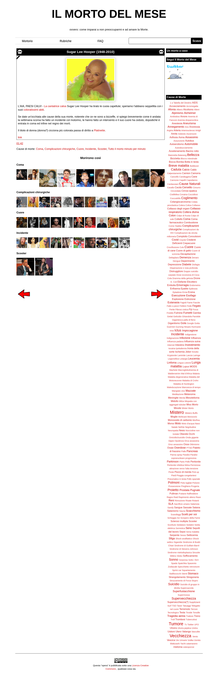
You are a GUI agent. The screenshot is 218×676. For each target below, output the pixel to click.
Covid (175, 239)
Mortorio (27, 41)
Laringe (196, 355)
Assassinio (191, 137)
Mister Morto (188, 408)
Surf (169, 606)
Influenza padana (175, 341)
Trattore (189, 616)
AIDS (195, 102)
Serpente (174, 535)
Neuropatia (173, 430)
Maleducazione (174, 387)
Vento (195, 636)
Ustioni (171, 631)
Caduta (176, 169)
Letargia (183, 359)
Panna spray (176, 455)
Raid (176, 497)
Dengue (176, 261)
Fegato (196, 305)
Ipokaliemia (181, 348)
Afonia (172, 109)
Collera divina (191, 212)
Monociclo (192, 417)
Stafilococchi (175, 573)
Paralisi (186, 455)
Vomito (197, 640)
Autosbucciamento (184, 148)
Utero (179, 631)
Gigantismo (174, 323)
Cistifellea (174, 194)
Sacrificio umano (182, 504)
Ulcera (173, 628)
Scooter (102, 148)
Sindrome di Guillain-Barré (186, 545)
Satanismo (172, 510)
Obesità (184, 434)
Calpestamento (174, 173)
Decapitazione (188, 254)
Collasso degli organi (178, 208)
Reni (171, 500)
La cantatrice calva (55, 106)
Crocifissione (173, 247)
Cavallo (170, 187)
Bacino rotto (192, 151)
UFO (196, 624)
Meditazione (178, 394)
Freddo (170, 313)
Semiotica (180, 528)
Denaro (195, 257)
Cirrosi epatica (189, 190)
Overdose (180, 447)
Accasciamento (177, 106)
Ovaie (170, 447)
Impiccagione (190, 330)
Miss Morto (192, 404)
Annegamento (176, 126)
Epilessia (193, 288)
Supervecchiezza (184, 598)
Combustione (191, 222)
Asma (181, 137)
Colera (182, 205)
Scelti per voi (189, 514)
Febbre (183, 306)
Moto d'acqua (188, 423)
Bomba (180, 161)
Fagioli (183, 302)
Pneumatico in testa (176, 479)
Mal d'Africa (186, 373)
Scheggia (171, 518)
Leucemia (194, 358)
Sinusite (196, 552)
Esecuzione (178, 295)
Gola (183, 323)
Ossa (186, 444)
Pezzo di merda (183, 472)
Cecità (178, 187)
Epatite (184, 288)
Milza (181, 401)
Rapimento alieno (187, 497)
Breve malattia (179, 165)
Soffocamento (190, 555)
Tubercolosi (191, 619)
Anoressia (194, 126)
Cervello (187, 187)
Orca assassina (191, 441)
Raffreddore (192, 493)
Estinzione (190, 299)
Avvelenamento (177, 151)
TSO (174, 606)
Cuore (80, 148)
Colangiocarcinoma (180, 201)
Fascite (196, 302)
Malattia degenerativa (178, 377)
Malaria (196, 373)
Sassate (187, 507)
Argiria (170, 130)
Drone (197, 278)
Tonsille (196, 612)
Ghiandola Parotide (191, 316)
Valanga (186, 631)
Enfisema (175, 288)
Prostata (184, 490)
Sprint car (176, 570)
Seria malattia (192, 532)
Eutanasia (173, 302)
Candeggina (185, 177)
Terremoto (184, 609)
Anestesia (177, 123)
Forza (195, 309)
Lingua (180, 363)
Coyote (182, 240)
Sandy (170, 507)
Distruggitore (176, 271)
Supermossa (184, 595)
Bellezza (193, 155)
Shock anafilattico (184, 538)
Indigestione (191, 334)
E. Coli (174, 282)
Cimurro (196, 187)
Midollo (174, 401)
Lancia (189, 355)
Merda (182, 398)
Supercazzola (187, 588)
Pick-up (195, 472)
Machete (173, 370)
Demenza (185, 257)
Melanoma (189, 394)
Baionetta (172, 155)
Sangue (178, 507)
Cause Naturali (189, 184)
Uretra (195, 628)
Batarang (182, 155)
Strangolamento (177, 577)
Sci (178, 518)
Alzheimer (190, 113)
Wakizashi (175, 643)
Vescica (171, 640)
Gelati (170, 316)
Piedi (173, 475)
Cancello (174, 177)
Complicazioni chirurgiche (60, 148)
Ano (187, 127)
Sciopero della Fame (190, 518)
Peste (171, 472)
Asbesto (182, 134)
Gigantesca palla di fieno (183, 320)
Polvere (196, 483)
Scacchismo (193, 510)
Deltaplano (174, 257)
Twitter (190, 624)
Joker (188, 351)
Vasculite (195, 631)
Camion (186, 173)
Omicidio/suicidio (177, 437)
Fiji (190, 309)
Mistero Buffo (191, 413)
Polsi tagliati (186, 483)
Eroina (191, 292)
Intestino (179, 345)
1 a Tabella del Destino (180, 103)
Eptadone (177, 292)
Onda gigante (192, 437)
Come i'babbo (175, 226)
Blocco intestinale (189, 158)
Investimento (192, 344)
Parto (182, 462)
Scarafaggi (176, 514)
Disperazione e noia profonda (184, 268)
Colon (172, 215)
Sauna (182, 511)
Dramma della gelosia (182, 278)
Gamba (197, 312)
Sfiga (172, 538)
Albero (180, 109)
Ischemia (180, 351)
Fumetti (187, 312)
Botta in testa (192, 161)
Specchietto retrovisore (189, 567)
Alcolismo (188, 109)
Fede (189, 306)
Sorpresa (183, 560)
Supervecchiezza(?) (178, 602)
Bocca (172, 161)
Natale (174, 427)
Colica (188, 205)
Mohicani (182, 417)
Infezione (184, 337)
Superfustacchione (184, 591)
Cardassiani (173, 184)
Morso (171, 423)
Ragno (170, 497)
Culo (182, 247)
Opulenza (179, 441)
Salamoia (194, 504)
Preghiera (185, 486)
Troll (173, 619)
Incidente (90, 148)
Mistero (177, 412)
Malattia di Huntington (183, 384)
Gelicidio (177, 316)
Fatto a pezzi (173, 306)
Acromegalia (192, 106)
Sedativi (190, 525)
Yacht (183, 643)
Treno (197, 616)
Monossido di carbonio (180, 420)
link (20, 137)
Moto (178, 423)
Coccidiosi (193, 194)
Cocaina (183, 194)
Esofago (191, 295)
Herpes (187, 327)
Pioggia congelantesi (186, 475)
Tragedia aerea (176, 615)
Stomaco (193, 573)
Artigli (198, 130)
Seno (189, 528)
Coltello (179, 219)
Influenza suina (192, 341)
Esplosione (178, 299)
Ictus (177, 330)
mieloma (177, 647)
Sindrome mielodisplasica (180, 552)
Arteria (177, 130)
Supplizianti (194, 602)
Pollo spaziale (193, 479)
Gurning (179, 327)
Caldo (193, 169)
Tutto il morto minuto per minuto (127, 148)
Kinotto (195, 352)
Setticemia (192, 535)
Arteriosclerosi (188, 130)
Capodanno (191, 180)
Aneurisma (189, 123)
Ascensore (191, 134)
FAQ (100, 41)
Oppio (171, 441)
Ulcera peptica (184, 628)
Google (190, 323)
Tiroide (189, 612)
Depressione (174, 264)
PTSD (189, 448)
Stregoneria (192, 577)
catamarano (191, 643)
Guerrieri (171, 327)
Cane (194, 176)
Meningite (173, 397)
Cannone (174, 180)
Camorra (195, 173)
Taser (179, 606)
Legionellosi (173, 359)
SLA (170, 503)
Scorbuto (172, 525)
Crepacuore (189, 243)
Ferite (172, 309)
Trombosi (180, 619)
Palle (183, 451)
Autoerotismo (177, 144)
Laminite (182, 355)
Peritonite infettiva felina (178, 465)
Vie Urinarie (181, 640)
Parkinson (173, 461)
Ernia (184, 292)
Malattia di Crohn (190, 380)
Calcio (186, 169)
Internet (171, 345)
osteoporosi (188, 647)
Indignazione (173, 338)
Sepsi (182, 531)
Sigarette (178, 542)
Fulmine (178, 312)
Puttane (182, 493)
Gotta (197, 323)
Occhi (192, 434)
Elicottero (192, 281)
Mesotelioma (192, 397)
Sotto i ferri (193, 560)
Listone (187, 363)
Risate (189, 500)
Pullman (174, 493)
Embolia (171, 285)
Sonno (173, 559)
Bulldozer (194, 166)
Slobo (179, 556)
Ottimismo (194, 444)
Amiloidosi (175, 116)
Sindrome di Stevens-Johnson (184, 549)
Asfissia (174, 137)
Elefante (182, 281)
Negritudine (190, 427)
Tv (186, 624)
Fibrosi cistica (181, 309)
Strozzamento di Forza (180, 580)
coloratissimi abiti (34, 109)
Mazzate (191, 390)
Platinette (99, 130)
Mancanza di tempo (191, 387)
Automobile (191, 144)
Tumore (176, 623)
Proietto (173, 490)
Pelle (187, 462)
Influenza (196, 338)
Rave (198, 497)
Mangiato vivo (178, 391)
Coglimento (189, 198)
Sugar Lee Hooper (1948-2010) (91, 52)
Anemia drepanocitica (188, 120)
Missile (177, 408)
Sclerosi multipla (179, 521)
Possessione (175, 486)
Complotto (182, 236)
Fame (190, 302)
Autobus (189, 140)
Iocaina (172, 348)
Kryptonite (172, 355)
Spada (174, 563)
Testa (182, 612)
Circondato (176, 191)
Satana (196, 507)
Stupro (195, 580)
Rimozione (180, 500)
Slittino (173, 556)
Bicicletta (175, 158)
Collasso (196, 205)
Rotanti (195, 500)
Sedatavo (181, 525)
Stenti (184, 573)
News (182, 430)
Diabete (186, 264)
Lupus (186, 366)
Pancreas (192, 451)
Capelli (182, 180)
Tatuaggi (187, 606)
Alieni (196, 109)
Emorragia (183, 285)
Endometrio (195, 285)
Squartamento (188, 570)
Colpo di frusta (183, 215)
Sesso (183, 535)
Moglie (174, 416)
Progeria (195, 486)
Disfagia (196, 264)
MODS (193, 366)
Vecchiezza (180, 635)
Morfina (196, 420)
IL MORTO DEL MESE (109, 14)
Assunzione (179, 141)
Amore (183, 116)
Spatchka (182, 563)
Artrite (174, 133)
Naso (197, 423)
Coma (39, 148)
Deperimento (188, 261)
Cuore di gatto (183, 250)
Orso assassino (175, 444)
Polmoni (173, 482)
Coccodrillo (175, 198)
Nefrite (181, 427)
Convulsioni (194, 236)
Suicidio (173, 584)
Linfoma (172, 362)
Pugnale (195, 490)
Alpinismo (177, 113)
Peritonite (196, 461)
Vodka (191, 640)
